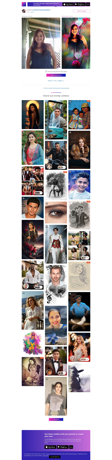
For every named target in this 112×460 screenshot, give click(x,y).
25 (32, 12)
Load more (56, 419)
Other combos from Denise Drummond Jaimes (56, 88)
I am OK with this (54, 457)
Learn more (45, 455)
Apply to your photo (56, 75)
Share (82, 11)
